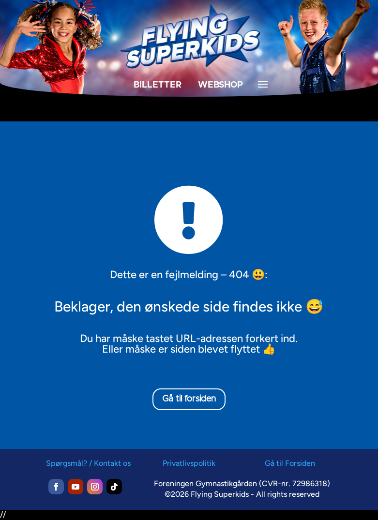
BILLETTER (157, 85)
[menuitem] (104, 104)
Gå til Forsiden (290, 463)
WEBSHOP (220, 85)
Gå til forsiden (189, 399)
